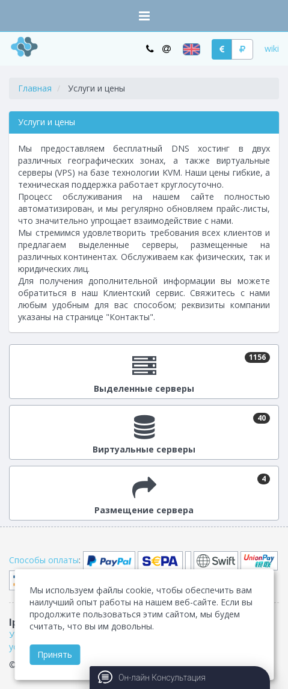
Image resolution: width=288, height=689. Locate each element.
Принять (54, 654)
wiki (272, 48)
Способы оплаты (44, 560)
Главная (35, 88)
